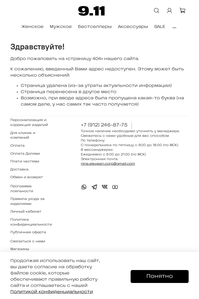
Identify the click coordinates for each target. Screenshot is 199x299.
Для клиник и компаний (22, 135)
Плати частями (24, 161)
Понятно (159, 276)
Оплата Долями (25, 153)
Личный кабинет (25, 211)
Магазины (19, 249)
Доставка (19, 169)
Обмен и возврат (26, 177)
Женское (33, 27)
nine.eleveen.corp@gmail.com (108, 163)
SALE (159, 27)
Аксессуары (133, 27)
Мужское (61, 27)
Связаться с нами (27, 241)
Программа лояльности (21, 189)
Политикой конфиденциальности (51, 292)
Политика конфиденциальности (31, 222)
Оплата (17, 145)
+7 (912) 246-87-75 (104, 125)
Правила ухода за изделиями (27, 201)
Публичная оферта (28, 232)
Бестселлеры (95, 27)
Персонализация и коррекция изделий (29, 122)
